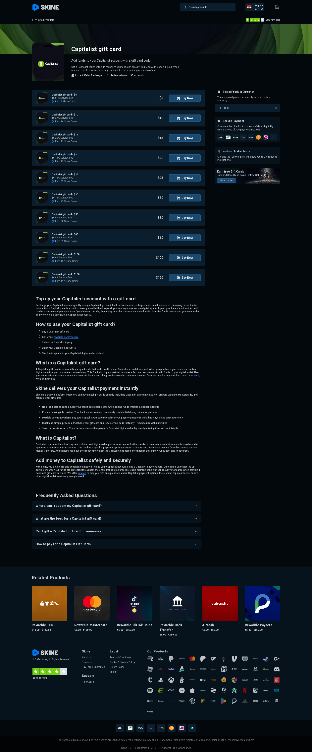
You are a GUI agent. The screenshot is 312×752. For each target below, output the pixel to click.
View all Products (43, 20)
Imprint (113, 671)
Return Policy (117, 667)
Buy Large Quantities (93, 667)
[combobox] (207, 7)
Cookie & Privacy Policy (122, 662)
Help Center (88, 681)
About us (87, 657)
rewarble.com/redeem (66, 337)
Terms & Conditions (120, 657)
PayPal (195, 375)
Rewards (87, 662)
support (82, 473)
